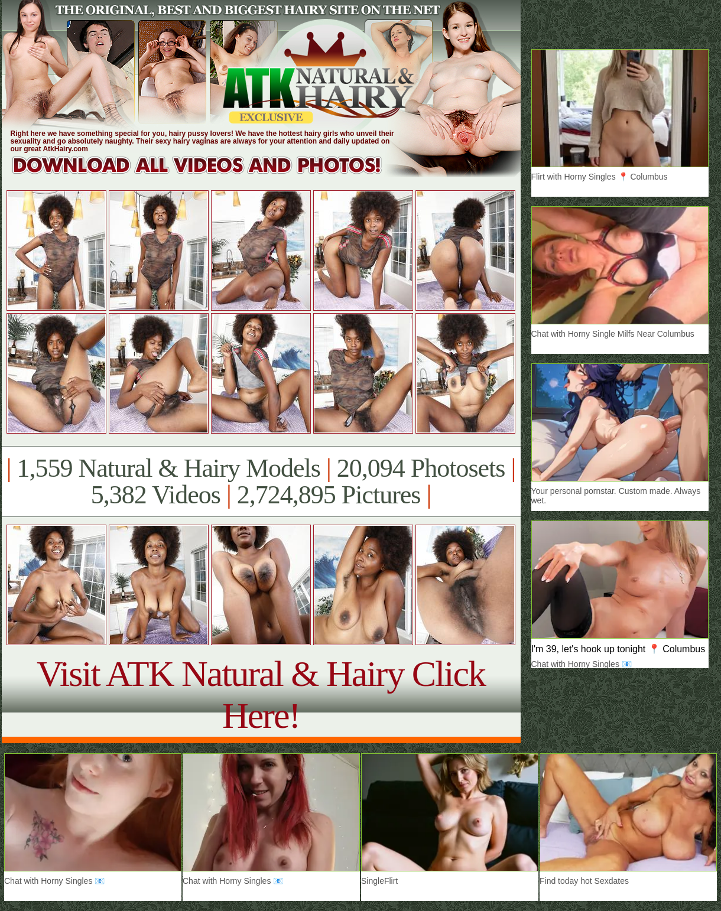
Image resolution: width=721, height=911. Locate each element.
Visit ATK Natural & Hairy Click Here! (261, 694)
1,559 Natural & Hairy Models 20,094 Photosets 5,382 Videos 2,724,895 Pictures (261, 481)
